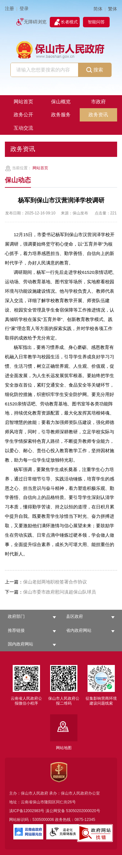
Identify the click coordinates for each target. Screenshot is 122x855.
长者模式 (69, 21)
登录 (24, 8)
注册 (9, 8)
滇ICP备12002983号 (27, 811)
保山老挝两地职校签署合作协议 (46, 582)
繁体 (112, 8)
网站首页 (40, 168)
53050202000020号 (83, 811)
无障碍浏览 (35, 21)
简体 (97, 8)
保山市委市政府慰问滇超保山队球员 (50, 592)
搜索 (94, 70)
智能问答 (96, 21)
